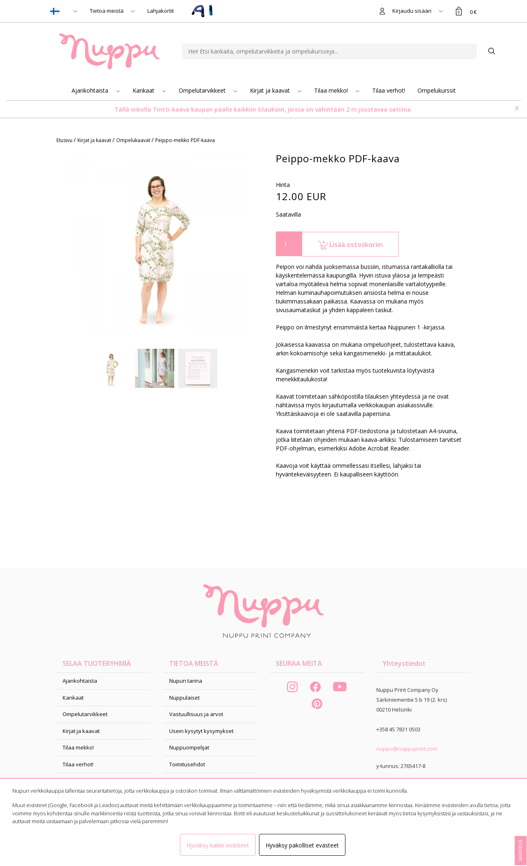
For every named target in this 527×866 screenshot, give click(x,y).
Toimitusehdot (187, 764)
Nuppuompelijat (189, 747)
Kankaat (144, 90)
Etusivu (65, 140)
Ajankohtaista (91, 90)
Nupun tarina (185, 680)
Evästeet (521, 850)
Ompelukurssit (436, 90)
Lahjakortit (160, 10)
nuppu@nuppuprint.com (406, 748)
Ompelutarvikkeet (203, 90)
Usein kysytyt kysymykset (201, 731)
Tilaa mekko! (332, 90)
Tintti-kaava (172, 109)
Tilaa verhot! (388, 90)
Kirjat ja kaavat (270, 90)
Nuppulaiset (184, 697)
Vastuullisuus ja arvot (196, 714)
